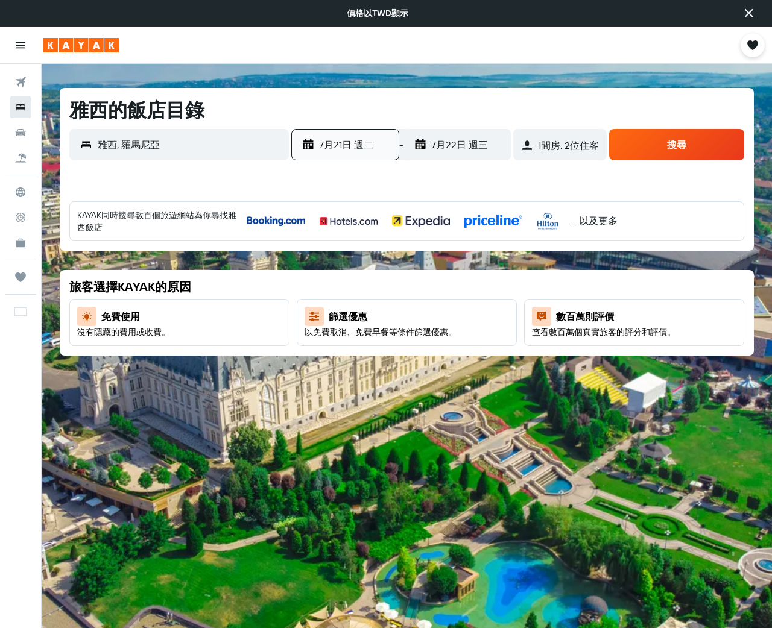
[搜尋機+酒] (20, 158)
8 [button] (405, 286)
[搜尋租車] (20, 133)
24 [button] (463, 344)
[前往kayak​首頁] (81, 45)
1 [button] (405, 257)
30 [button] (434, 373)
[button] (749, 13)
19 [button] (318, 344)
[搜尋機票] (20, 82)
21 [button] (376, 344)
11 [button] (492, 286)
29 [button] (405, 373)
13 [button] (347, 315)
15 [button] (405, 315)
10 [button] (463, 286)
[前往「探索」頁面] (20, 192)
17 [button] (463, 315)
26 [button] (318, 373)
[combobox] (190, 144)
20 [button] (347, 344)
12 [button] (318, 315)
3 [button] (463, 257)
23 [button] (434, 344)
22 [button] (405, 344)
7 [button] (376, 286)
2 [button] (434, 257)
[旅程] (20, 277)
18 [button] (492, 315)
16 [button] (434, 315)
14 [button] (376, 315)
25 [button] (492, 344)
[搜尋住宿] (20, 107)
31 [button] (463, 373)
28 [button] (376, 373)
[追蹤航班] (20, 218)
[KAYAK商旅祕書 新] (20, 243)
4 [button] (492, 257)
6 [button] (347, 286)
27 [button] (348, 373)
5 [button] (318, 286)
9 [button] (434, 286)
